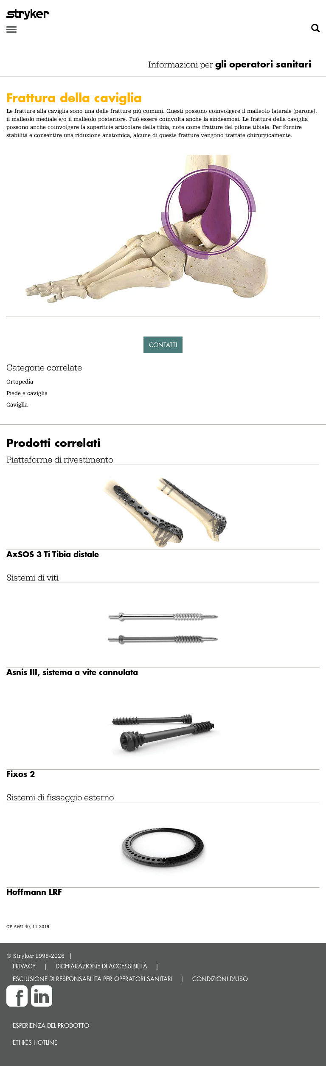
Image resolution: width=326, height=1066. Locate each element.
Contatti (163, 345)
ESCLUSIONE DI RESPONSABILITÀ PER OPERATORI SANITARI (92, 979)
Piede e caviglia (27, 393)
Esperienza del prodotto (51, 1025)
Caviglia (17, 404)
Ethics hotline (35, 1042)
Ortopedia (19, 381)
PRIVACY (24, 966)
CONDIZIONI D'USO (220, 979)
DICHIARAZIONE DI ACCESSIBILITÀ (101, 966)
